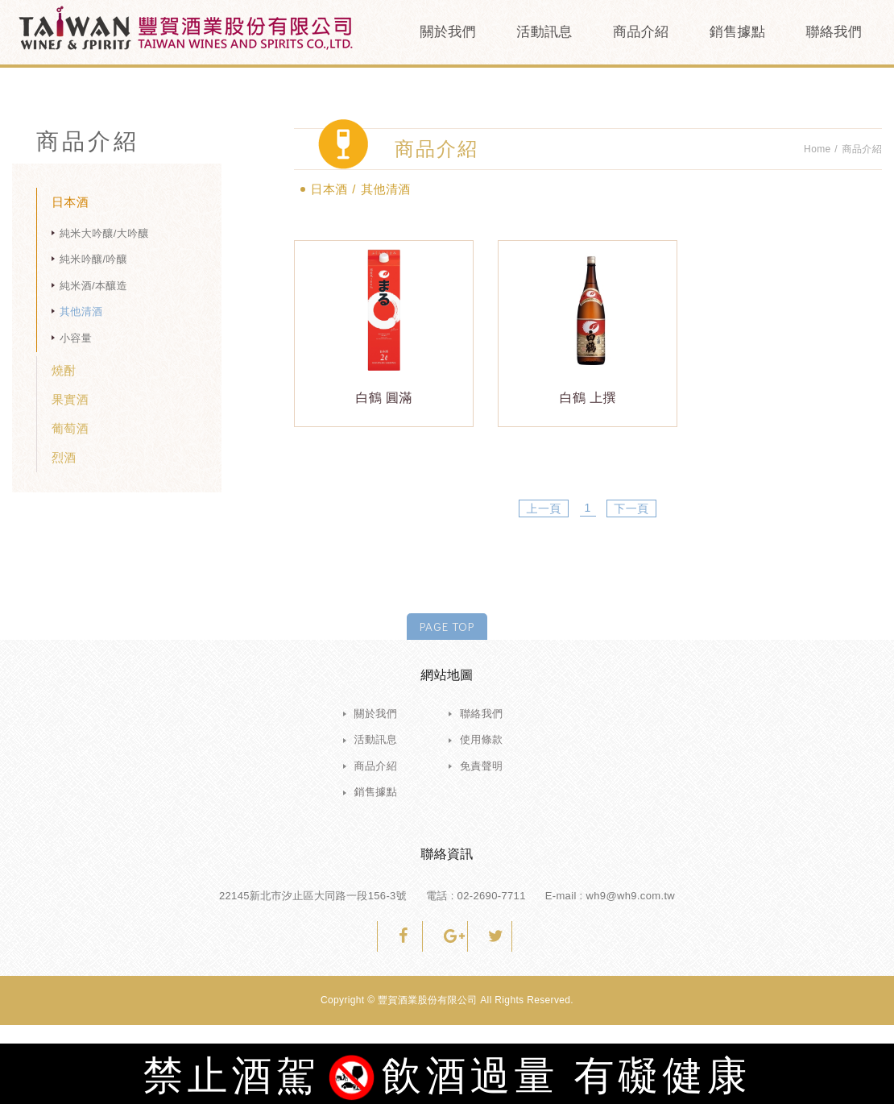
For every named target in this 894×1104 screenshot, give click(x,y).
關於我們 (448, 31)
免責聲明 (481, 766)
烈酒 (64, 457)
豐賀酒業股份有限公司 (185, 28)
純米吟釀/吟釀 (93, 259)
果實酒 (70, 399)
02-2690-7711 (491, 896)
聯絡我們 (834, 31)
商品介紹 (640, 31)
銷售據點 (737, 31)
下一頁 (631, 508)
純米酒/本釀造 (93, 286)
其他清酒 (81, 311)
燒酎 (64, 370)
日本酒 (70, 202)
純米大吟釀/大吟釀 (104, 233)
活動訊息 (544, 31)
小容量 (76, 338)
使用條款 (481, 739)
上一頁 (544, 508)
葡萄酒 (70, 428)
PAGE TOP (447, 626)
